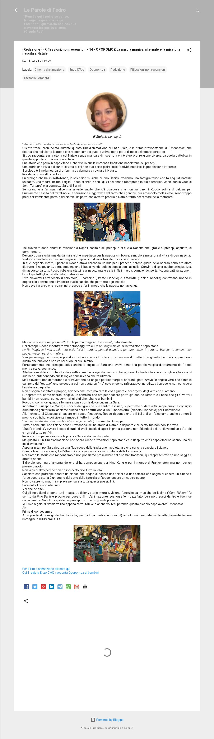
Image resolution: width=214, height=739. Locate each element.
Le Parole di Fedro (45, 10)
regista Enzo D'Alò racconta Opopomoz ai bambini (60, 572)
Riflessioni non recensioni (148, 69)
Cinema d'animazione (49, 69)
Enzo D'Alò (77, 69)
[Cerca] (197, 11)
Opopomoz (97, 69)
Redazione (118, 69)
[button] (189, 50)
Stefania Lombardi (37, 78)
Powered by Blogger (107, 720)
